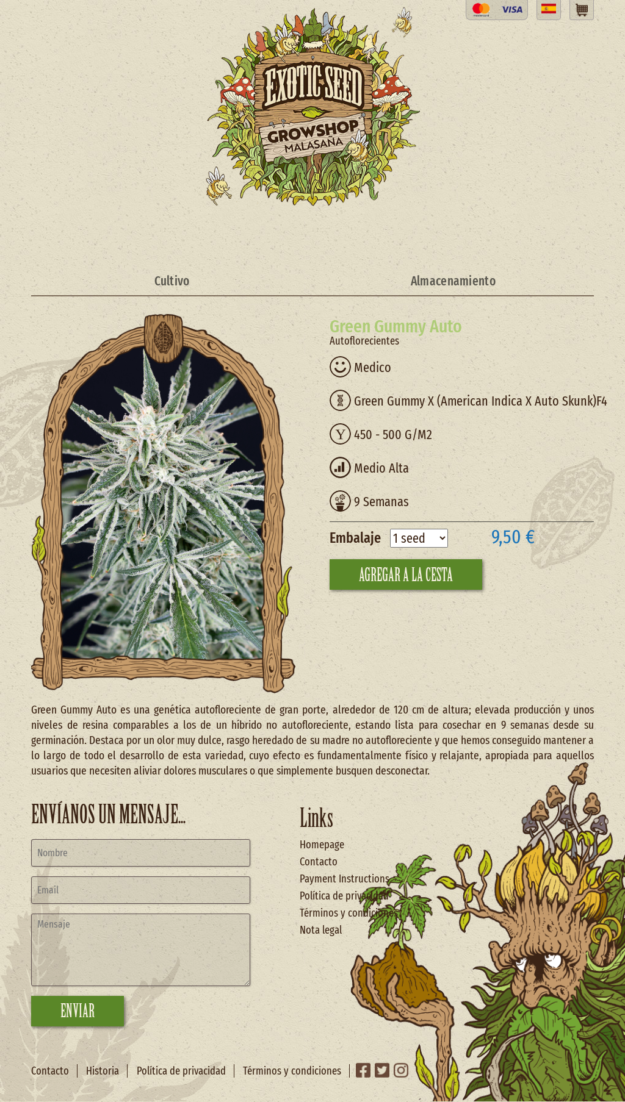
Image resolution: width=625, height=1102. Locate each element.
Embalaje (355, 537)
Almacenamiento (453, 281)
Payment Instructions (344, 879)
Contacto (319, 861)
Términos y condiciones (349, 913)
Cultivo (172, 281)
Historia (102, 1071)
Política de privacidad (344, 896)
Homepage (322, 844)
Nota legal (321, 930)
